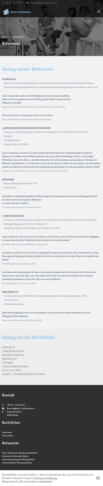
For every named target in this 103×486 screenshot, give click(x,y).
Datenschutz (7, 435)
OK (98, 477)
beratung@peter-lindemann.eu (43, 3)
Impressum (7, 432)
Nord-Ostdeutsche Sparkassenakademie (20, 453)
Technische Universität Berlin (15, 456)
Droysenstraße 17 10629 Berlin (14, 413)
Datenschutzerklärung (46, 478)
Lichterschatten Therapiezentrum (17, 462)
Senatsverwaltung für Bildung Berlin (18, 459)
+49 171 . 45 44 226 (13, 3)
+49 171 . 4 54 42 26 (16, 405)
